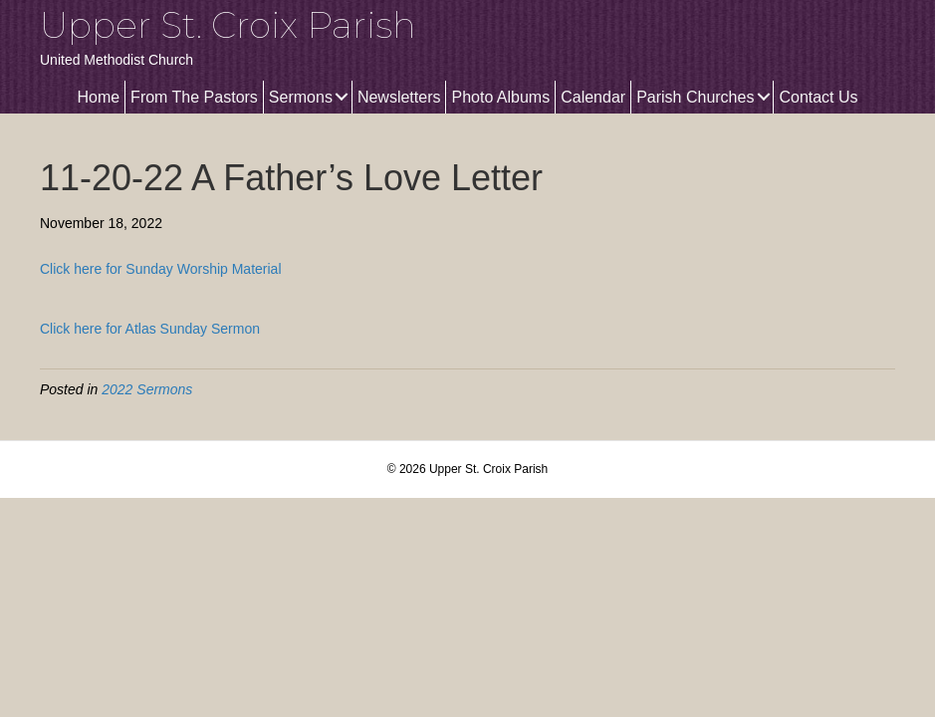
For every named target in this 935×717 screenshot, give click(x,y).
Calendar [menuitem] (593, 97)
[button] (342, 97)
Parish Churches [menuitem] (695, 97)
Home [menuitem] (98, 97)
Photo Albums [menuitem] (500, 97)
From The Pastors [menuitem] (194, 97)
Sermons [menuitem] (301, 97)
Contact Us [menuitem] (818, 97)
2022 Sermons (147, 389)
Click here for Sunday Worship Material (161, 269)
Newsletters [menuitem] (399, 97)
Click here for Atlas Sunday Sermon (150, 329)
